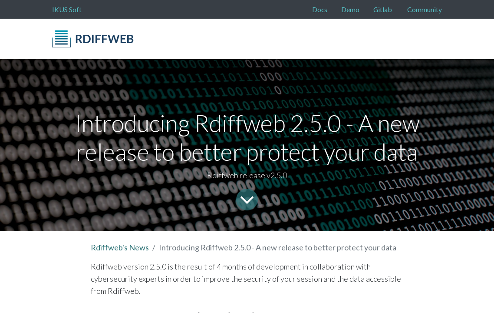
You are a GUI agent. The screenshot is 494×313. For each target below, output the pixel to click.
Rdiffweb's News (120, 247)
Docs (319, 9)
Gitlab (382, 9)
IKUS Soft (67, 9)
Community (424, 9)
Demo (350, 9)
